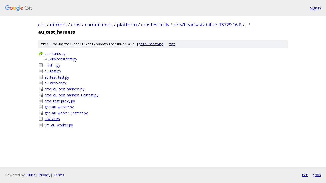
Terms (58, 175)
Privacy (44, 175)
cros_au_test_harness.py (64, 89)
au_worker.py (55, 83)
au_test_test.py (57, 77)
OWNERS (52, 118)
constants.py (55, 53)
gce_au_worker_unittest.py (66, 113)
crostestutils (155, 25)
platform (127, 25)
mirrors (58, 25)
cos (42, 25)
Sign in (315, 8)
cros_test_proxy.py (60, 101)
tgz (172, 44)
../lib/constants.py (63, 59)
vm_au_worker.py (59, 125)
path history (151, 44)
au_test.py (53, 71)
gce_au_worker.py (59, 106)
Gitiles (31, 175)
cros (75, 25)
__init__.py (52, 65)
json (317, 175)
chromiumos (99, 25)
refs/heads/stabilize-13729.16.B (207, 25)
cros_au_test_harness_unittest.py (71, 95)
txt (305, 175)
